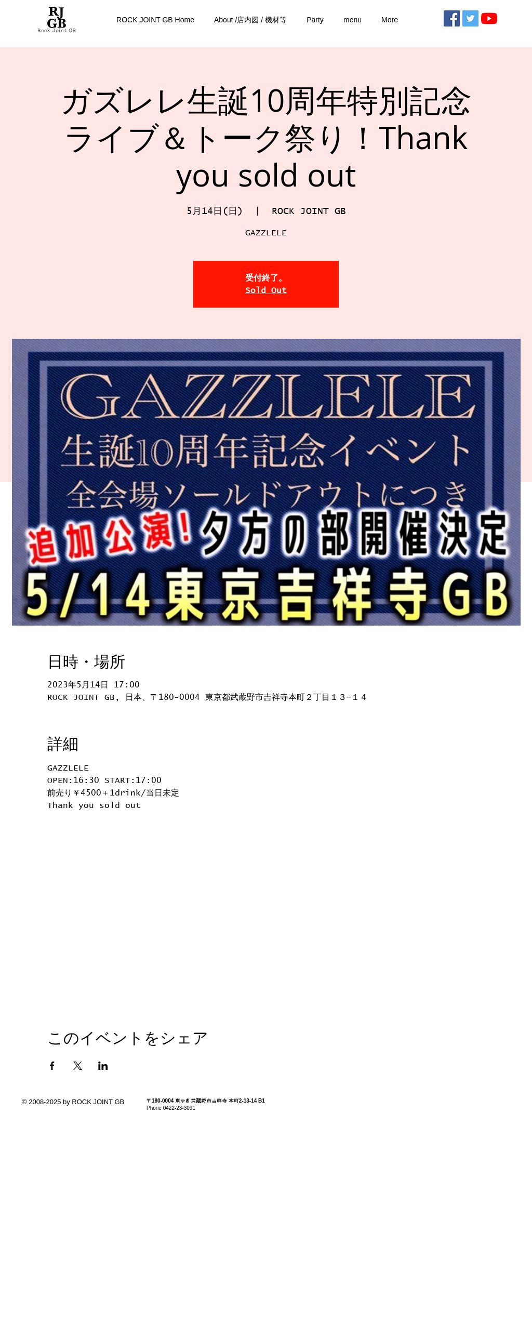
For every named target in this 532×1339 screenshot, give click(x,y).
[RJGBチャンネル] (489, 18)
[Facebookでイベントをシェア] (52, 1066)
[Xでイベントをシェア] (78, 1066)
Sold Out (266, 290)
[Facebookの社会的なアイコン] (452, 18)
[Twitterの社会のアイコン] (470, 18)
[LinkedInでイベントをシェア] (103, 1066)
